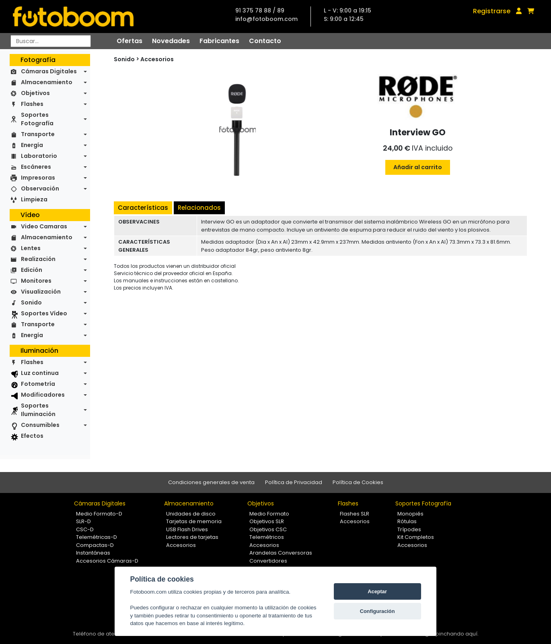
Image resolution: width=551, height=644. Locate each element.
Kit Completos (415, 537)
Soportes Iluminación (38, 410)
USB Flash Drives (187, 529)
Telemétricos (266, 537)
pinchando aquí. (457, 634)
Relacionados (199, 207)
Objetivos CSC (268, 529)
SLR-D (83, 521)
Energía (32, 145)
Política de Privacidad (293, 482)
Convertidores (268, 561)
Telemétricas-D (96, 537)
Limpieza (34, 199)
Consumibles (40, 425)
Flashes (32, 104)
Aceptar (377, 591)
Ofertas (129, 41)
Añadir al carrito (417, 167)
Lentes (31, 248)
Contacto (265, 41)
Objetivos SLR (266, 521)
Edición (31, 270)
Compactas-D (95, 545)
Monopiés (410, 514)
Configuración (377, 611)
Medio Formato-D (99, 514)
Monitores (36, 281)
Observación (40, 188)
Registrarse (491, 11)
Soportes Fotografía (37, 119)
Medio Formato (269, 514)
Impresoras (38, 178)
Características (143, 207)
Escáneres (36, 167)
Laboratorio (39, 156)
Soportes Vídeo (44, 313)
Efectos (32, 436)
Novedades (171, 41)
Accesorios (157, 59)
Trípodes (409, 529)
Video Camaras (44, 226)
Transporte (38, 134)
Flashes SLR (354, 514)
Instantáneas (93, 553)
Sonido (31, 302)
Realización (38, 259)
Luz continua (40, 373)
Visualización (41, 292)
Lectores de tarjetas (192, 537)
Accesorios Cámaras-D (107, 561)
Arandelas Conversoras (280, 553)
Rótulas (407, 521)
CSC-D (85, 529)
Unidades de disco (191, 514)
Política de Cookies (358, 482)
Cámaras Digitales (49, 71)
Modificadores (43, 395)
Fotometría (38, 384)
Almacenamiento (46, 82)
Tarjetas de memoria (194, 521)
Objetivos (35, 93)
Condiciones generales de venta (211, 482)
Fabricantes (219, 41)
